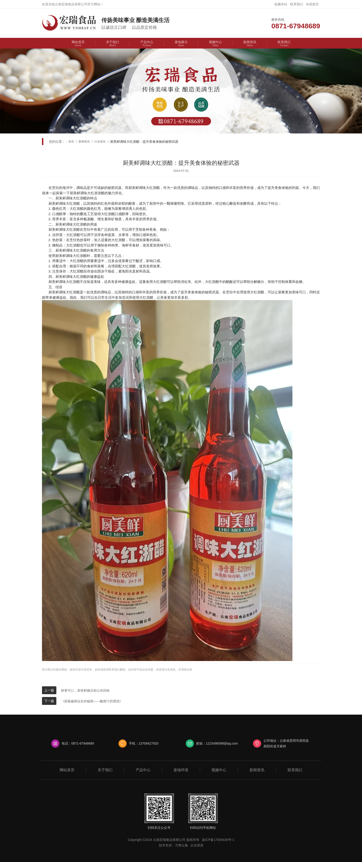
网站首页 (67, 770)
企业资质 (196, 845)
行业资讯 (100, 141)
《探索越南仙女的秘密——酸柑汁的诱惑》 (92, 701)
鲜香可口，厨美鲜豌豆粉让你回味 (85, 690)
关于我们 (105, 770)
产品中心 (143, 770)
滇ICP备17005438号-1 (218, 840)
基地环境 (180, 770)
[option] (181, 91)
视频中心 (218, 770)
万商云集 (181, 845)
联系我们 (296, 4)
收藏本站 (280, 4)
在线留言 (312, 4)
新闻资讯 (84, 141)
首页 (71, 141)
